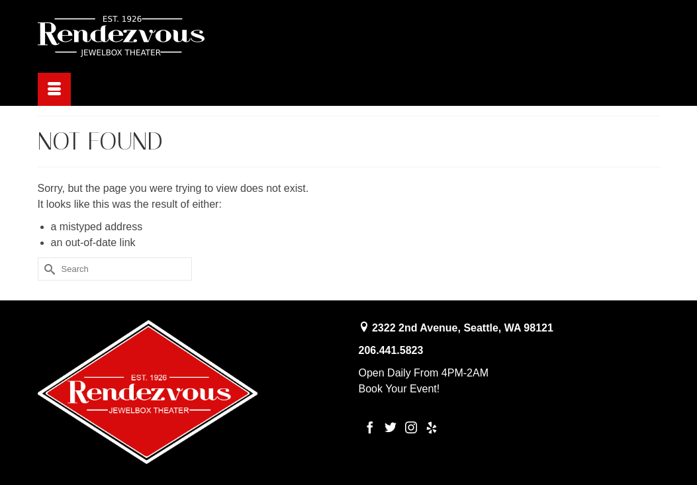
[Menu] (54, 89)
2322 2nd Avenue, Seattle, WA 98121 (462, 327)
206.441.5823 (391, 350)
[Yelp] (431, 427)
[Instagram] (411, 427)
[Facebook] (370, 427)
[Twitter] (390, 427)
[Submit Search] (48, 269)
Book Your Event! (399, 388)
